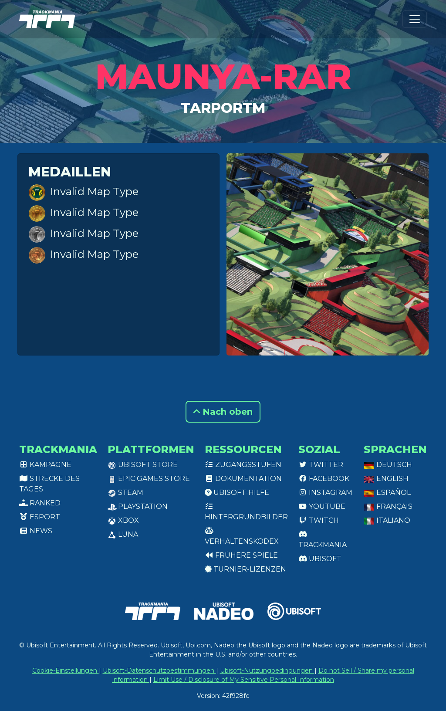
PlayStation (138, 506)
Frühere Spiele (241, 555)
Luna (123, 534)
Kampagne (45, 464)
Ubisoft (319, 559)
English (386, 478)
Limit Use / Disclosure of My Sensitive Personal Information (243, 680)
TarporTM (223, 107)
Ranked (40, 503)
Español (387, 492)
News (35, 531)
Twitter (320, 464)
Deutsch (388, 464)
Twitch (318, 520)
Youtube (321, 506)
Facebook (323, 478)
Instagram (325, 492)
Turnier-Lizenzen (245, 569)
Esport (39, 517)
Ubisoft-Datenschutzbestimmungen (159, 670)
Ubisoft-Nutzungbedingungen (267, 670)
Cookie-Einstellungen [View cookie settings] (65, 670)
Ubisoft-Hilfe (237, 492)
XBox (123, 520)
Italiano (387, 520)
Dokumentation (243, 478)
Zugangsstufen (243, 464)
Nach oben (223, 411)
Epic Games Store (149, 478)
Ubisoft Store (143, 464)
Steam (125, 492)
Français (388, 506)
